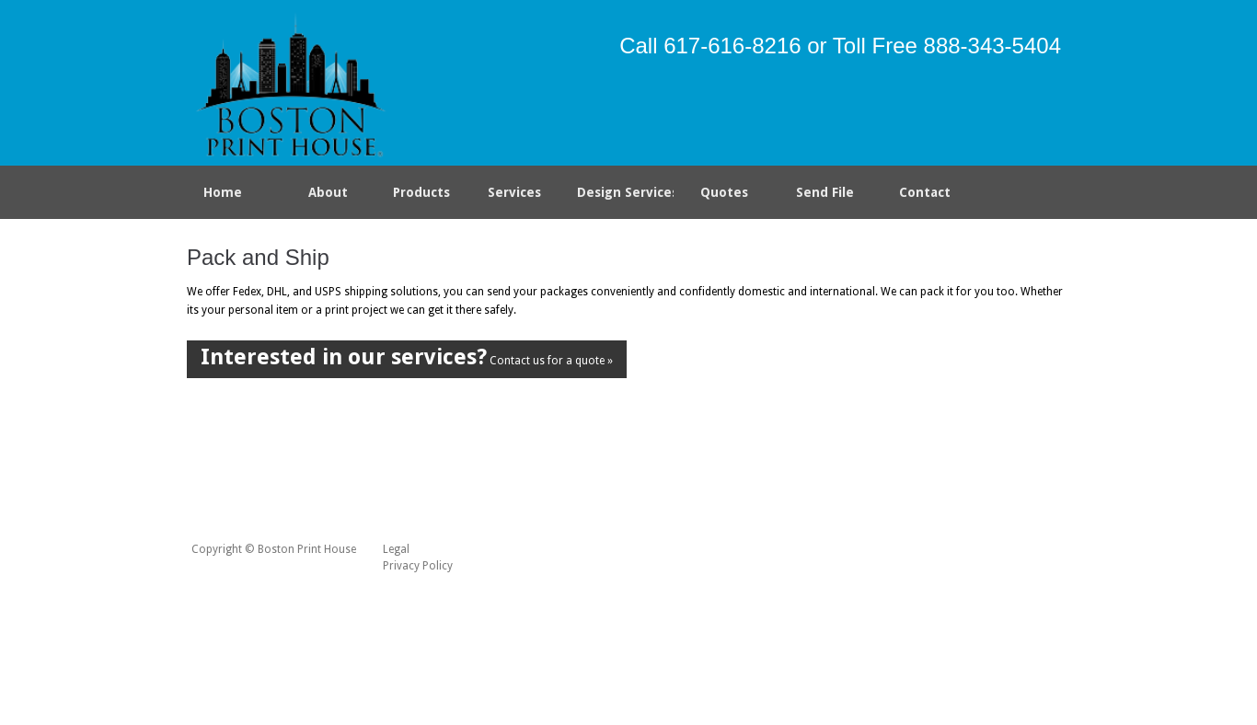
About (328, 192)
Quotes (724, 192)
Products (418, 196)
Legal (396, 549)
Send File (825, 192)
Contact (925, 192)
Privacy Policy (418, 565)
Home (222, 192)
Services (518, 196)
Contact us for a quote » (407, 357)
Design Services (626, 192)
